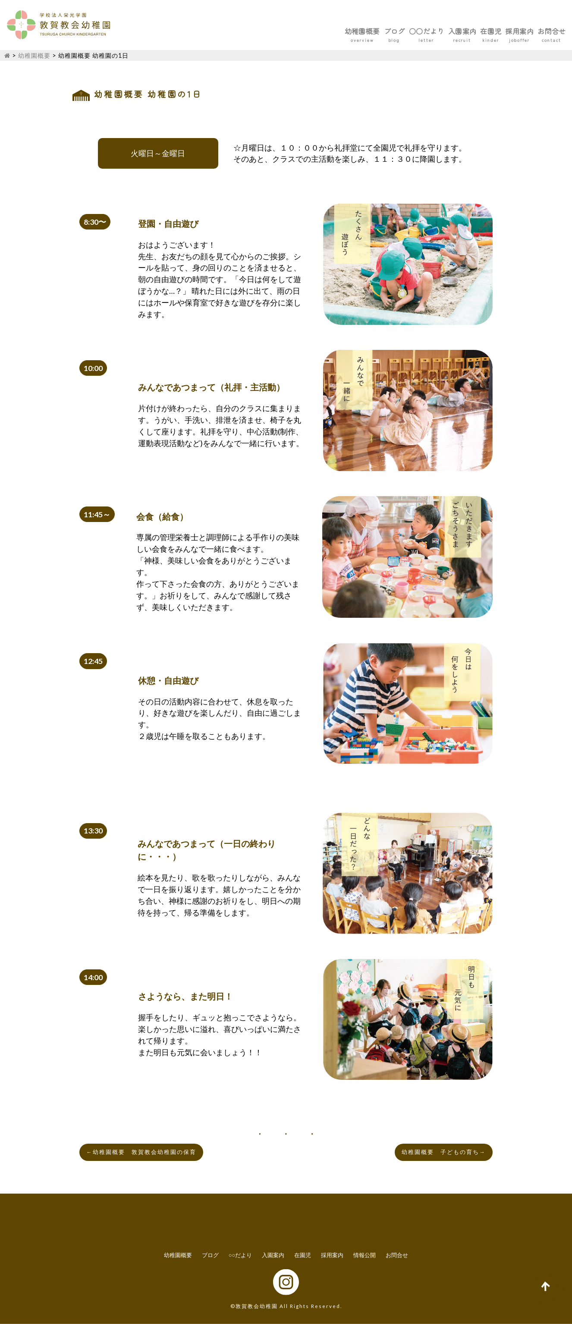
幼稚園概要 (257, 31)
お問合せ (543, 31)
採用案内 (495, 31)
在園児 (450, 31)
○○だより (354, 31)
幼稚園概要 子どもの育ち (444, 1152)
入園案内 (406, 31)
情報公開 (364, 1255)
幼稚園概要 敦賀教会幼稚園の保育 (141, 1152)
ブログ (305, 31)
